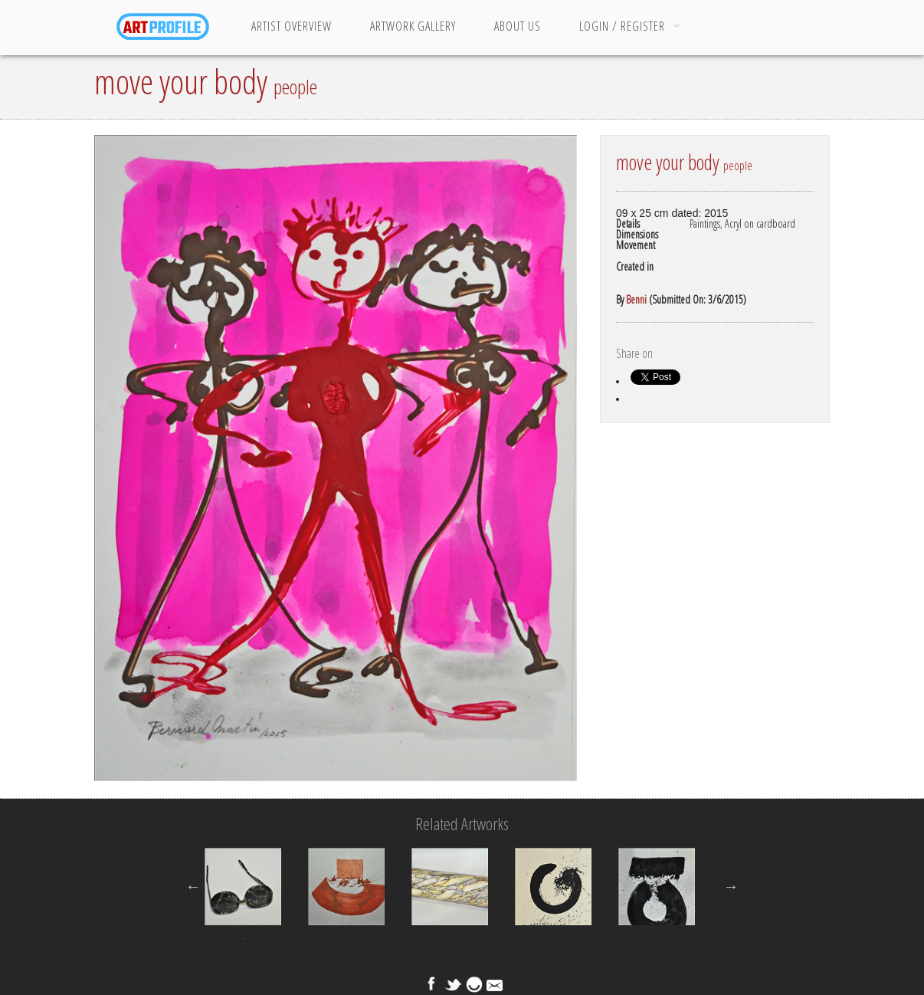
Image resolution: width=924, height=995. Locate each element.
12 (496, 939)
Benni (636, 299)
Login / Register (622, 26)
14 (542, 939)
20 (680, 939)
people (295, 86)
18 (634, 939)
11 (473, 939)
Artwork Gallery (413, 26)
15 (565, 939)
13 (519, 939)
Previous (193, 886)
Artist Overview (291, 26)
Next (731, 886)
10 (450, 939)
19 (657, 939)
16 (588, 939)
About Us (517, 26)
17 (611, 939)
